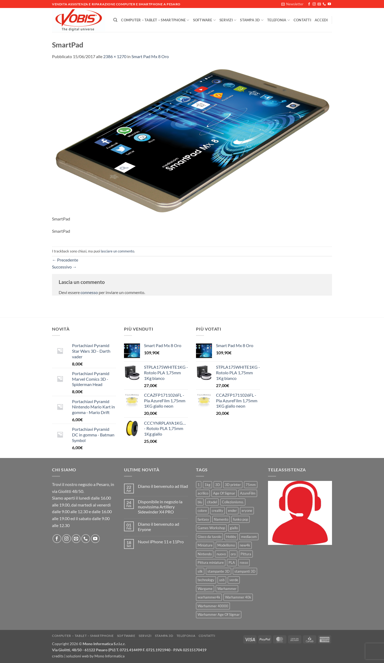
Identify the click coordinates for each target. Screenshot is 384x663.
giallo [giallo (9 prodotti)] (234, 528)
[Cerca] (115, 20)
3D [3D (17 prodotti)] (217, 485)
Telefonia (278, 20)
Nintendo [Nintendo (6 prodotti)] (205, 554)
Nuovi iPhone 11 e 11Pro (161, 541)
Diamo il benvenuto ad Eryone (158, 526)
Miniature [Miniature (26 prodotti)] (205, 545)
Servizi (227, 20)
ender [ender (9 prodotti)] (232, 510)
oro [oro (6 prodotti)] (233, 554)
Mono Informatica (109, 656)
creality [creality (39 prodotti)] (217, 510)
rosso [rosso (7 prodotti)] (244, 562)
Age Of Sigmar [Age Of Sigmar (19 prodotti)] (224, 493)
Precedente (65, 259)
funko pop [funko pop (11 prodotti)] (240, 519)
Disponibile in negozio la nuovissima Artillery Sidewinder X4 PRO (160, 506)
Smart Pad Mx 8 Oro (150, 56)
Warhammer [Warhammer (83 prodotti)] (227, 588)
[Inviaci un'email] (319, 4)
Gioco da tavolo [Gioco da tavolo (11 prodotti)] (209, 537)
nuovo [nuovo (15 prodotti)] (221, 554)
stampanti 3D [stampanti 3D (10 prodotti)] (244, 571)
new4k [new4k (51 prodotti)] (245, 545)
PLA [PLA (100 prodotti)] (232, 562)
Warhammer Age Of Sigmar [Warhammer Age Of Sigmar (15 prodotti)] (219, 614)
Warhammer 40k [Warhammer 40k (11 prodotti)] (238, 597)
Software (204, 20)
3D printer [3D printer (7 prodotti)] (233, 485)
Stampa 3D (251, 20)
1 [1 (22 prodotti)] (199, 485)
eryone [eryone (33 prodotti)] (247, 510)
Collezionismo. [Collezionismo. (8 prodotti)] (233, 502)
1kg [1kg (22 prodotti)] (207, 485)
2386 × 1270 (114, 56)
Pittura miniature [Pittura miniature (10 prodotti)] (211, 562)
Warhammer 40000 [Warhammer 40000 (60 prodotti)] (213, 606)
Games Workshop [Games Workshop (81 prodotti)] (211, 528)
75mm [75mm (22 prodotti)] (251, 485)
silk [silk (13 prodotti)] (200, 571)
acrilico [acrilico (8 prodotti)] (203, 493)
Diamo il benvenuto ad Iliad (163, 486)
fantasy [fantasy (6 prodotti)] (203, 519)
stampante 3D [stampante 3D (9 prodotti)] (218, 571)
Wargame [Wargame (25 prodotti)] (205, 588)
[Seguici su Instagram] (314, 4)
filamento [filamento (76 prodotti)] (221, 519)
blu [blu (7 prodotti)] (200, 502)
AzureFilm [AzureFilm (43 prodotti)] (247, 493)
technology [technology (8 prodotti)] (206, 580)
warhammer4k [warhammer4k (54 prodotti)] (209, 597)
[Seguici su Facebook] (309, 4)
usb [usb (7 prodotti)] (222, 580)
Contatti (302, 20)
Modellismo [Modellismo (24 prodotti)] (226, 545)
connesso (89, 292)
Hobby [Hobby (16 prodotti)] (231, 537)
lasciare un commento (117, 251)
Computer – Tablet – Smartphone (155, 20)
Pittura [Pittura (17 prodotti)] (246, 554)
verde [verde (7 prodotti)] (233, 580)
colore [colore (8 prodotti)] (202, 510)
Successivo (64, 266)
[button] (292, 4)
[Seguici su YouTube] (329, 4)
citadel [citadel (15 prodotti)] (212, 502)
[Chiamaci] (324, 4)
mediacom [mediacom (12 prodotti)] (249, 537)
